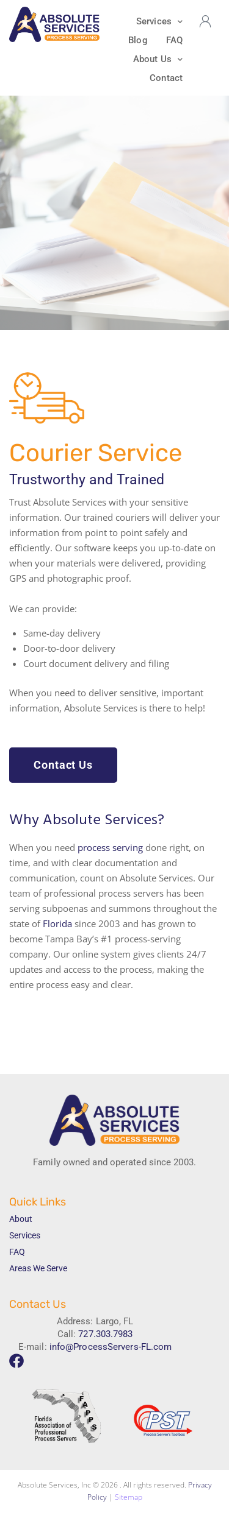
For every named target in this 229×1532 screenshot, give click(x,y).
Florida (57, 923)
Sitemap (128, 1497)
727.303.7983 (105, 1334)
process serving (110, 847)
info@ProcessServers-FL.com (110, 1346)
